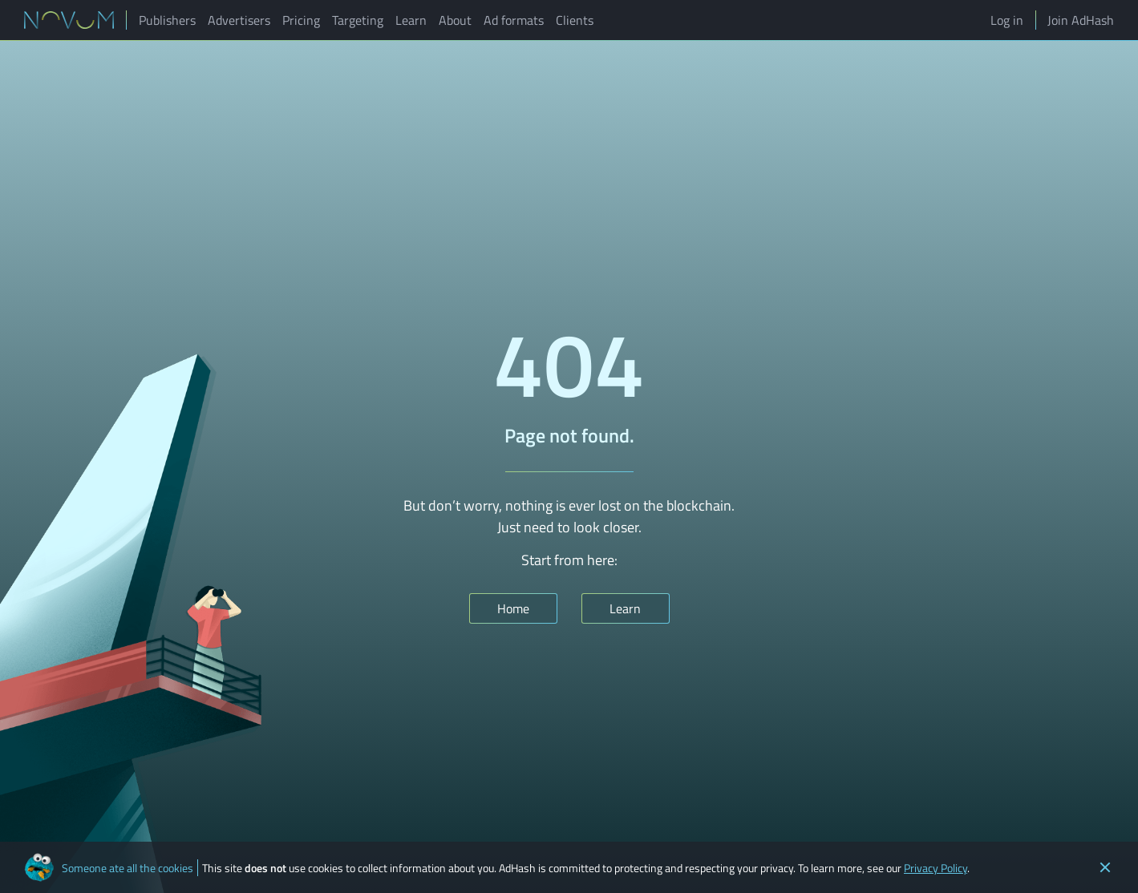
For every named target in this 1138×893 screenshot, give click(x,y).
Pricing (301, 20)
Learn (411, 20)
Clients (574, 20)
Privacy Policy (935, 867)
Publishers (167, 20)
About (455, 20)
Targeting (357, 20)
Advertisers (239, 20)
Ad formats (514, 20)
